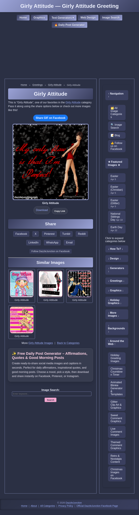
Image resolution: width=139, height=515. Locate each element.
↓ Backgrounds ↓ (116, 328)
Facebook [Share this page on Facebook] (21, 233)
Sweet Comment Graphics (116, 418)
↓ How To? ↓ (115, 248)
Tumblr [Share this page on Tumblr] (66, 233)
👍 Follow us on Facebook (116, 146)
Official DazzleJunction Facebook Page (97, 506)
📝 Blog (115, 135)
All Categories (47, 506)
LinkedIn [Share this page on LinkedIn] (34, 242)
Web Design (88, 17)
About (34, 506)
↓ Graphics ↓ (116, 290)
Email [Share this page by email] (69, 242)
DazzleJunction (74, 502)
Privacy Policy (65, 506)
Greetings (37, 85)
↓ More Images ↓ (113, 314)
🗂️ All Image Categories (116, 112)
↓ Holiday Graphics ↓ (115, 302)
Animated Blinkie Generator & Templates (117, 388)
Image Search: (50, 390)
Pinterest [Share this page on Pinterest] (49, 233)
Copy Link (59, 211)
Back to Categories (68, 343)
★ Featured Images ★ (115, 163)
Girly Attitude (55, 85)
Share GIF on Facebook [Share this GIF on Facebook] (50, 117)
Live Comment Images (116, 431)
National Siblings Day (117, 216)
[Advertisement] (69, 53)
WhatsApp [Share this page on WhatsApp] (52, 242)
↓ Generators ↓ (116, 270)
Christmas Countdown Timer (117, 371)
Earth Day (116, 229)
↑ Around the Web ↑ (116, 342)
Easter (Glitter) (115, 203)
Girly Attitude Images (40, 343)
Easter (114, 178)
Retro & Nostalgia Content (116, 458)
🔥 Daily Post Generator (69, 24)
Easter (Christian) (117, 189)
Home (23, 17)
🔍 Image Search (116, 126)
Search (50, 400)
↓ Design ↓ (114, 258)
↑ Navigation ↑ (116, 95)
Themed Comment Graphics (116, 445)
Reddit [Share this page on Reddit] (82, 233)
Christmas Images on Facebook (117, 474)
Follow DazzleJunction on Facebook (51, 251)
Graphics (39, 17)
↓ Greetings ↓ (116, 280)
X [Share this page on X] (35, 233)
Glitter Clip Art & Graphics (116, 404)
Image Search (111, 17)
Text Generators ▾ (63, 17)
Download (42, 210)
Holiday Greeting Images (116, 358)
